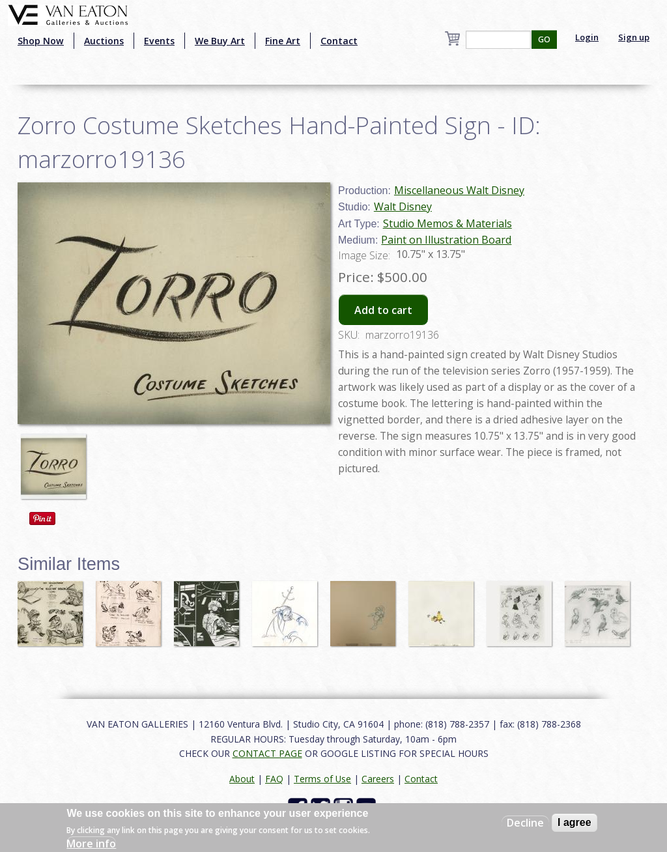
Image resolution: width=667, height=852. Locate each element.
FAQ (274, 779)
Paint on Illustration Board (446, 240)
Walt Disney (403, 206)
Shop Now (41, 41)
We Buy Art (220, 41)
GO (544, 39)
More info (91, 843)
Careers (378, 779)
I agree (574, 822)
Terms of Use (322, 779)
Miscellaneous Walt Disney (459, 190)
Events (159, 41)
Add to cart (383, 310)
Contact (339, 41)
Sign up (633, 37)
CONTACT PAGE (267, 753)
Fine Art (282, 41)
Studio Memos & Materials (447, 223)
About (242, 779)
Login (587, 37)
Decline (525, 823)
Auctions (104, 41)
